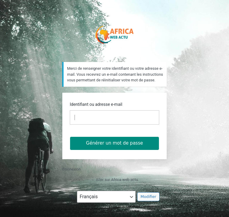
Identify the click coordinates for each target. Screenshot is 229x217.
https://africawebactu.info (114, 33)
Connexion (71, 169)
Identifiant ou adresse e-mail (96, 104)
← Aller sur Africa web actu (114, 179)
